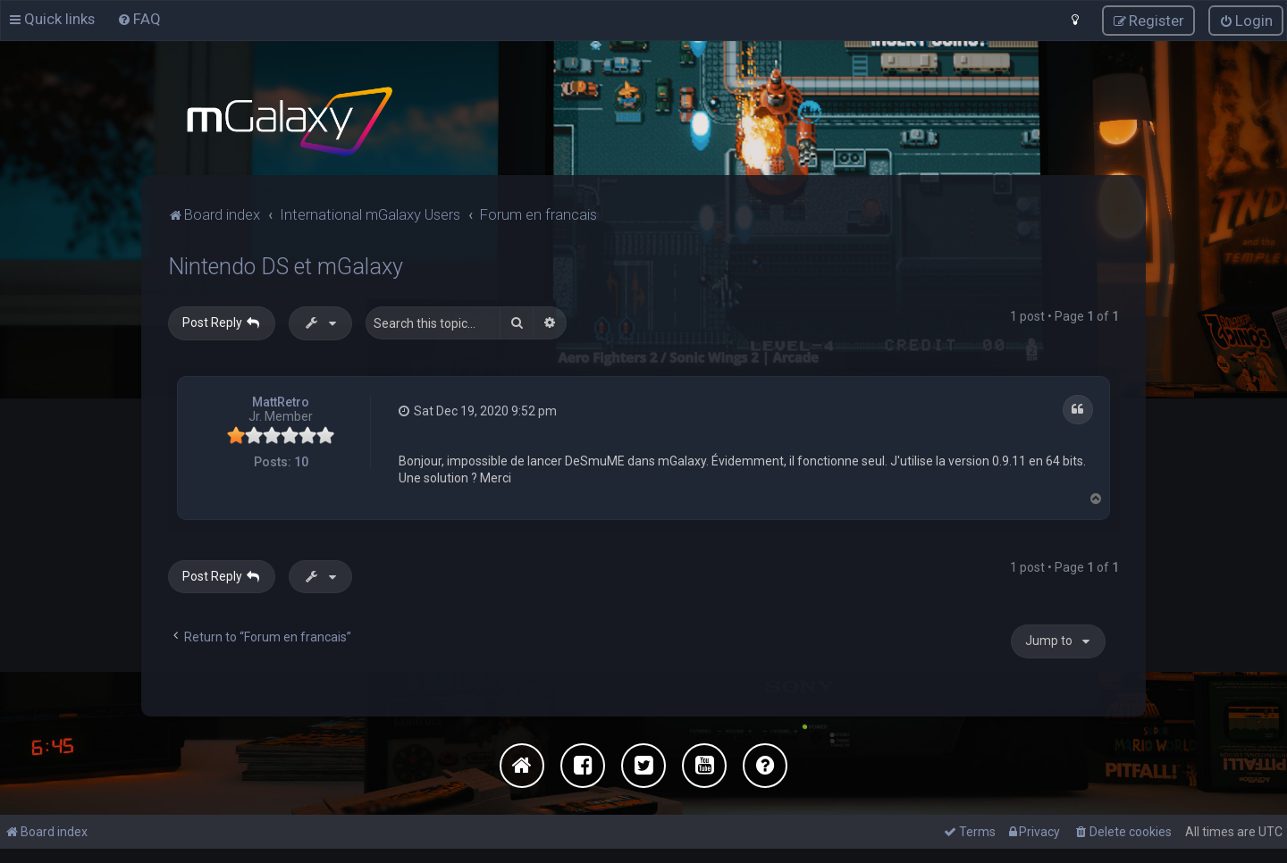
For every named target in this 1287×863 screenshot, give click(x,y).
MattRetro (280, 400)
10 (301, 461)
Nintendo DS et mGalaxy (285, 266)
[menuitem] (139, 18)
